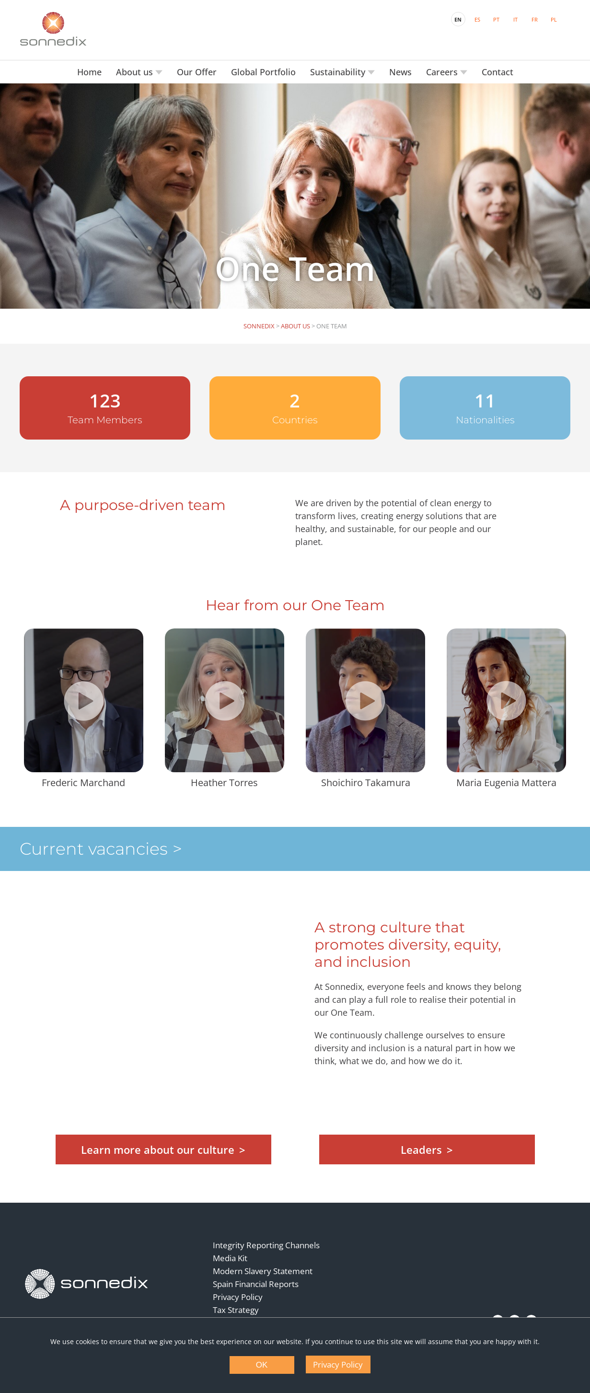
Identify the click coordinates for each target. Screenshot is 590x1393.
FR (535, 19)
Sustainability (339, 72)
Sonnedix (259, 326)
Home (89, 72)
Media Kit (230, 1258)
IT (515, 19)
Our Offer (197, 72)
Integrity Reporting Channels (266, 1245)
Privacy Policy (238, 1297)
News (400, 72)
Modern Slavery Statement (262, 1271)
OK (262, 1365)
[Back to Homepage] (87, 1284)
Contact (497, 72)
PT (496, 19)
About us (135, 72)
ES (477, 19)
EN (458, 19)
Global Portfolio (263, 72)
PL (554, 19)
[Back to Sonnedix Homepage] (53, 29)
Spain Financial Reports (256, 1284)
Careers (443, 72)
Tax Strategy (236, 1310)
